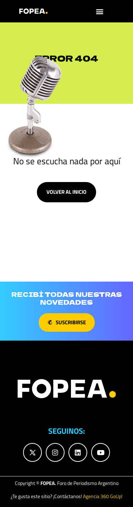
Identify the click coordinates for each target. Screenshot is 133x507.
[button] (100, 11)
